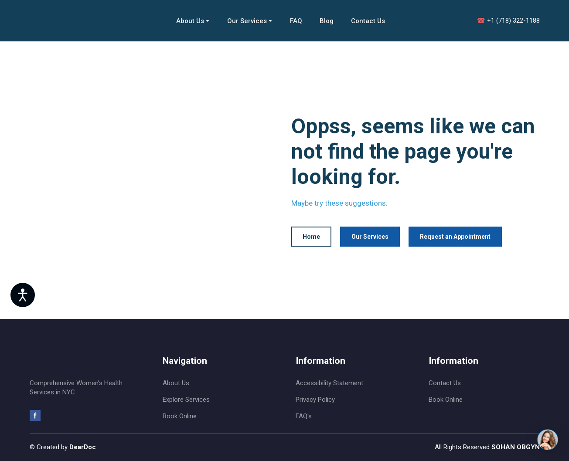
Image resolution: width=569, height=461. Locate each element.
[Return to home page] (78, 20)
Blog (327, 21)
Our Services (247, 21)
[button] (311, 237)
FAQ (296, 21)
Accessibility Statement (329, 383)
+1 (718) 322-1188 (508, 20)
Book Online (180, 416)
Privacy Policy (315, 399)
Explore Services (186, 399)
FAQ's (304, 416)
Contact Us (368, 21)
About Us (190, 21)
